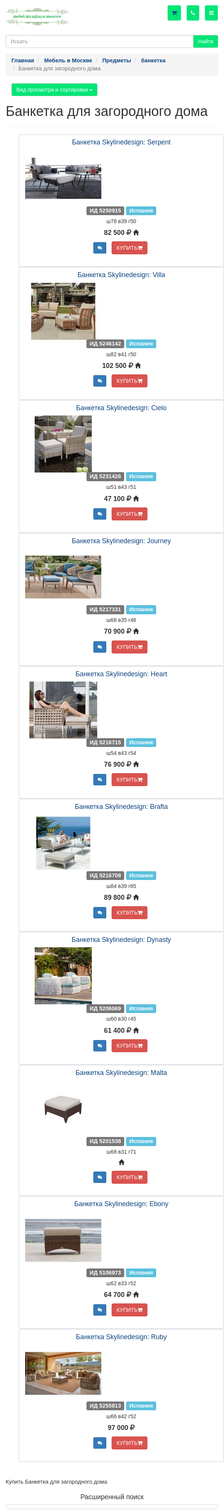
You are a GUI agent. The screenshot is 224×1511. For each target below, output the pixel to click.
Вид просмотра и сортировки (54, 90)
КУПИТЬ (129, 248)
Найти (205, 41)
